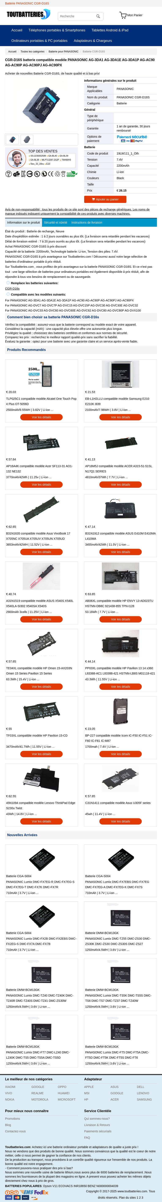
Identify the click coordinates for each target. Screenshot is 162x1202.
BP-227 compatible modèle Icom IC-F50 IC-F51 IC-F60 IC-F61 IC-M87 (118, 738)
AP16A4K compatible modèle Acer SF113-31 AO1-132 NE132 (39, 468)
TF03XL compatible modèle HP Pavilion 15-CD (37, 735)
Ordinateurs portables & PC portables (39, 41)
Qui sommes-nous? (97, 1118)
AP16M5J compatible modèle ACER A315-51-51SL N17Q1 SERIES (118, 468)
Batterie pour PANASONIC (63, 51)
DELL (140, 1087)
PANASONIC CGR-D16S (133, 97)
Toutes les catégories (33, 51)
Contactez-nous (15, 1131)
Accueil (16, 30)
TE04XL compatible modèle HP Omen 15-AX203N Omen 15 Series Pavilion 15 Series (39, 670)
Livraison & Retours (97, 1125)
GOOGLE (37, 1087)
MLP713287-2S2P (50, 160)
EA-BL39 (64, 156)
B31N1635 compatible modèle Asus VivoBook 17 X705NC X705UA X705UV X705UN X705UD (38, 536)
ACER (115, 1099)
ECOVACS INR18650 (72, 1186)
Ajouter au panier (105, 199)
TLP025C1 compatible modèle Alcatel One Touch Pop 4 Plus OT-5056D (41, 401)
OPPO (62, 1087)
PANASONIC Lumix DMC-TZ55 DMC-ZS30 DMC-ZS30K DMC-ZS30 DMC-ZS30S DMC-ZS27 (118, 941)
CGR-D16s (12, 288)
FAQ (87, 1137)
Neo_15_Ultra (37, 164)
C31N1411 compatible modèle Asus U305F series (118, 803)
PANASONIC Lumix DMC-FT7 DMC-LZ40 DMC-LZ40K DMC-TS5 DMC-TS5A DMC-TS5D (38, 1055)
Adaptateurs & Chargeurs (93, 41)
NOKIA (9, 1099)
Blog (8, 1125)
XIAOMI (10, 1087)
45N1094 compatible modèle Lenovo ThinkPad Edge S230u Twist (40, 805)
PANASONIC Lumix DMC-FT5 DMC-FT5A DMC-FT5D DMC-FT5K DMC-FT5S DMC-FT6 (117, 1055)
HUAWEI (63, 1093)
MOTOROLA (39, 1099)
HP (86, 1099)
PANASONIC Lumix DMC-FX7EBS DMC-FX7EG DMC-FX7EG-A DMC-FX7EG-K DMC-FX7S (117, 884)
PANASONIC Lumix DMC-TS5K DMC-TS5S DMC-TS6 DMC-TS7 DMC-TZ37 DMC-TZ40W (118, 998)
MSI (86, 1093)
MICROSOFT (67, 1099)
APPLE (89, 1087)
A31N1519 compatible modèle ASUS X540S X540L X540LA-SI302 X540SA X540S (39, 603)
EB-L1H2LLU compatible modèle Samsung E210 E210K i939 (117, 401)
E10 (48, 164)
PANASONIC (125, 89)
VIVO (8, 1093)
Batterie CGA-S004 (18, 876)
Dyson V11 (50, 1186)
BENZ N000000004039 (103, 1186)
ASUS (115, 1087)
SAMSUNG (144, 1099)
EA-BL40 (53, 156)
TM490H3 (66, 160)
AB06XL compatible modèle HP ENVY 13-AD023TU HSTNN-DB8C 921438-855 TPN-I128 (119, 603)
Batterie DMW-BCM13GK (102, 933)
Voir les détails (41, 417)
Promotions (12, 1118)
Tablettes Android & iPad (110, 30)
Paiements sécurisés (97, 1131)
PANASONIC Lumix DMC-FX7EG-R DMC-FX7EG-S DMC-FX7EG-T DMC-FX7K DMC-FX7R (40, 884)
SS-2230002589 (38, 156)
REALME (37, 1093)
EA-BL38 (35, 160)
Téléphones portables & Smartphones (57, 30)
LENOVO (143, 1093)
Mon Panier (134, 15)
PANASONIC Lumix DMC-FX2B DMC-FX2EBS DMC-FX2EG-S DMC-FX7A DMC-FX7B (41, 941)
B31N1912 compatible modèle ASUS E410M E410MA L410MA (120, 536)
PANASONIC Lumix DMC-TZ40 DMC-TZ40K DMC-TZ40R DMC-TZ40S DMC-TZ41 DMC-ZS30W (39, 998)
